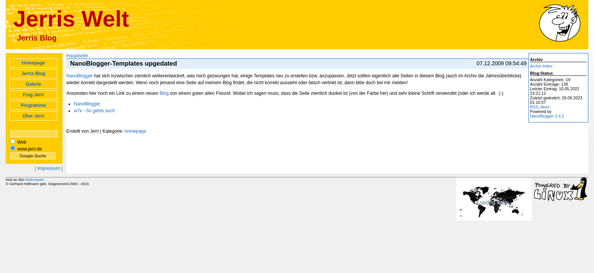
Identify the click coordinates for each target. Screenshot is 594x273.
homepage (135, 131)
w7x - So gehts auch (94, 110)
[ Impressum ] (49, 168)
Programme (33, 105)
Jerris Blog (33, 73)
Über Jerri (33, 116)
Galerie (33, 84)
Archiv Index (541, 66)
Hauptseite (77, 55)
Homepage (33, 63)
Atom (545, 107)
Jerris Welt (71, 18)
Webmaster (34, 179)
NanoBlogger (79, 75)
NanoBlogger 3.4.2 (547, 116)
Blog (164, 93)
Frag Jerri (33, 94)
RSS (534, 107)
